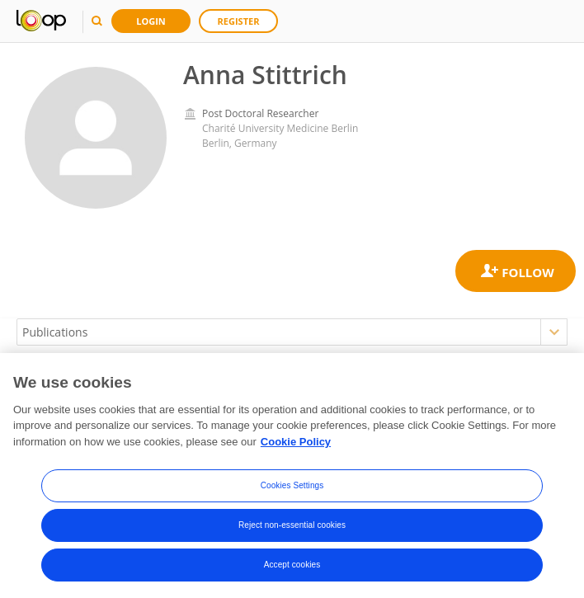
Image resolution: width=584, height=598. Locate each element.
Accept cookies (292, 567)
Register (239, 21)
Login (151, 21)
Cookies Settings (292, 487)
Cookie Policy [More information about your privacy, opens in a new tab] (296, 444)
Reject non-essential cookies (292, 527)
